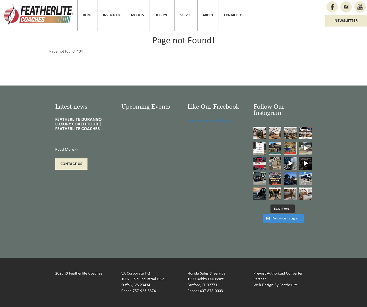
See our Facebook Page (209, 120)
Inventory (112, 15)
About (208, 15)
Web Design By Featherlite (275, 285)
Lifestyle (162, 15)
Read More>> (66, 150)
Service (186, 15)
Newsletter (346, 21)
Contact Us (233, 15)
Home (87, 15)
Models (137, 15)
